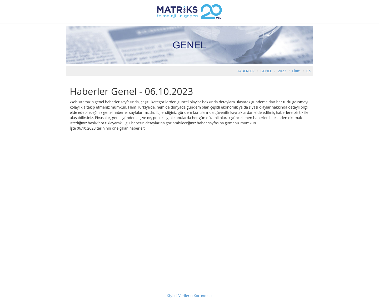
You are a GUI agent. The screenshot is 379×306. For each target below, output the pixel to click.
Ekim (296, 70)
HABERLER (246, 70)
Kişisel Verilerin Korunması (189, 295)
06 (308, 70)
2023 (282, 70)
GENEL (266, 70)
